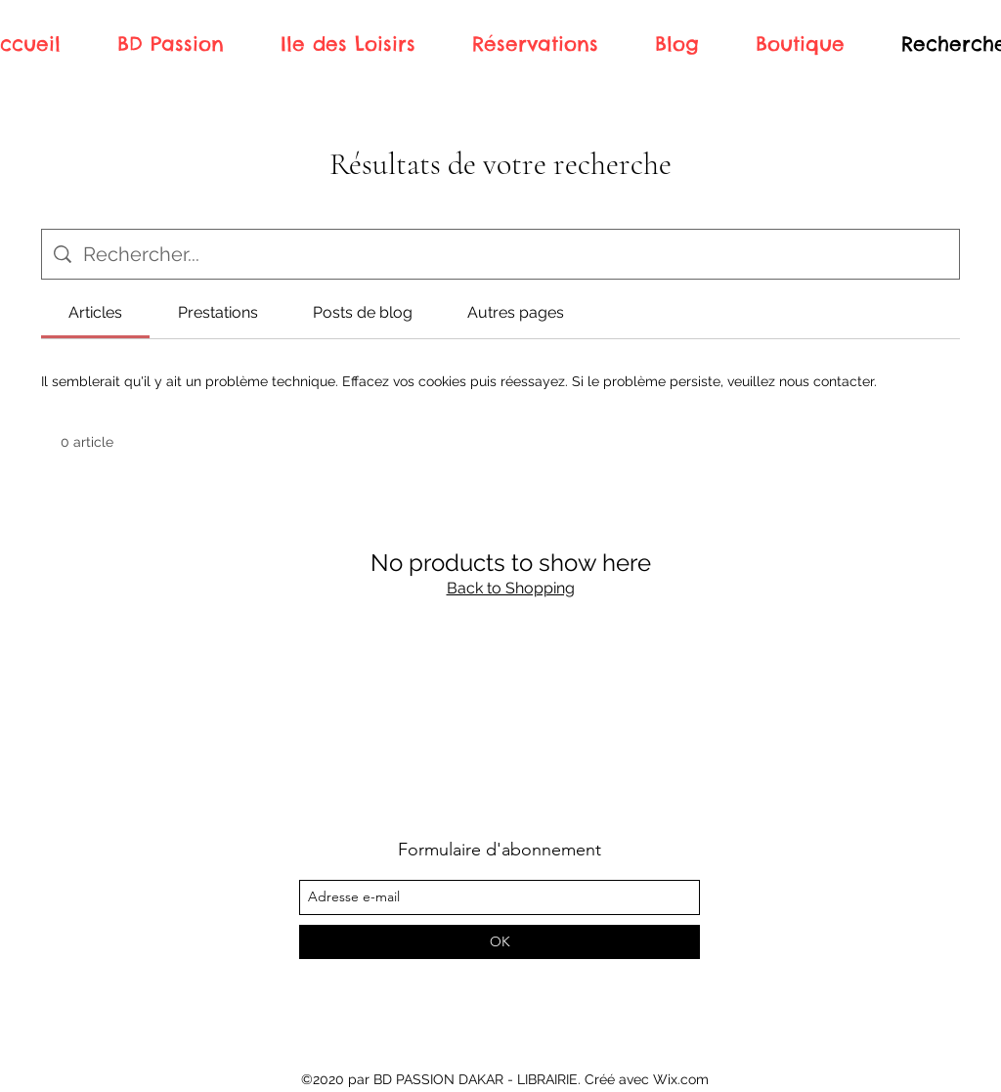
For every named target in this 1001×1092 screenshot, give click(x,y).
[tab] (95, 312)
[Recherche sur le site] (515, 254)
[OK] (499, 942)
